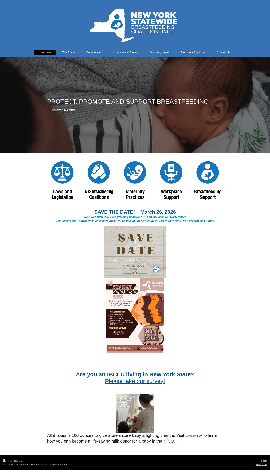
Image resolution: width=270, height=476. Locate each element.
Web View (261, 464)
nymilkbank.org (193, 436)
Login (264, 460)
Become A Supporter (63, 109)
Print (8, 461)
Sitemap (18, 461)
